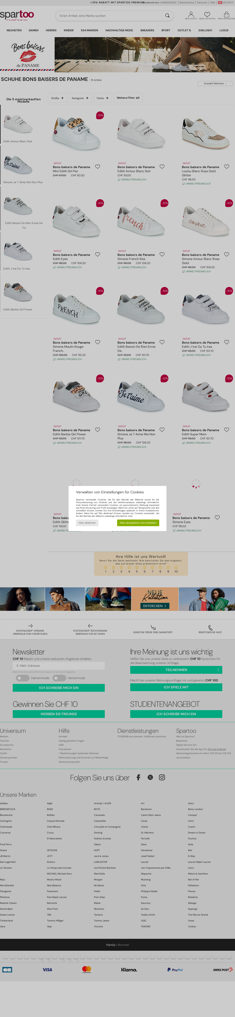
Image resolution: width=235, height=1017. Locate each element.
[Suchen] (167, 16)
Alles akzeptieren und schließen (138, 522)
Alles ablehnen (87, 522)
